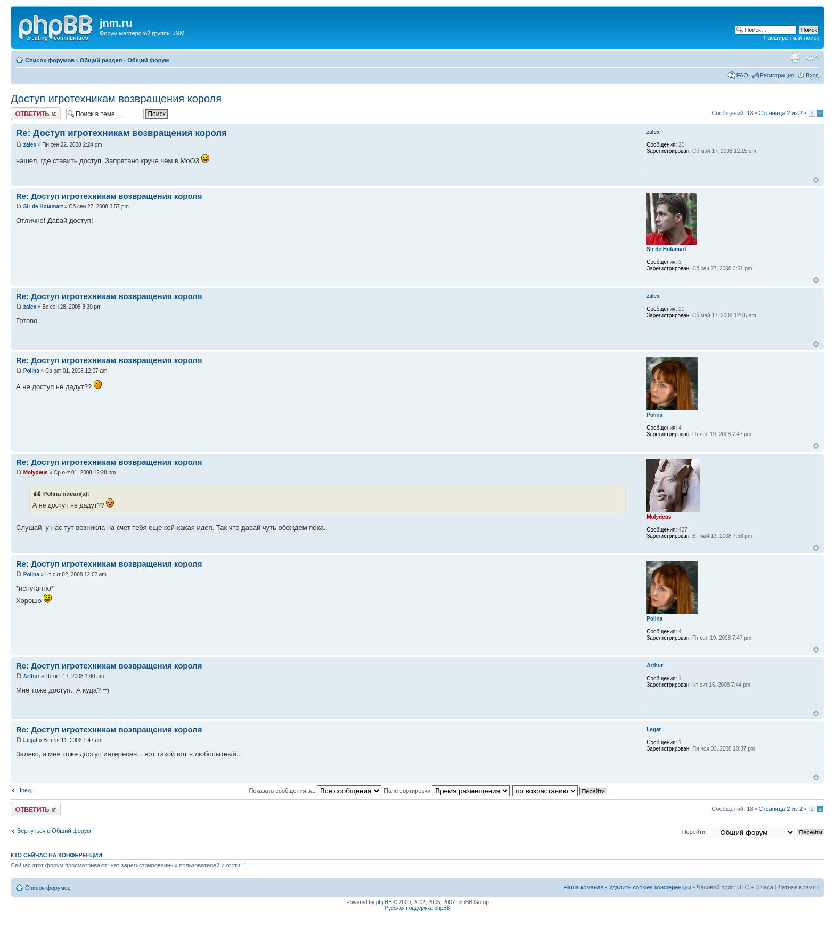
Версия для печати (795, 58)
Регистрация (777, 75)
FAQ (742, 75)
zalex (29, 145)
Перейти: (694, 831)
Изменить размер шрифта (811, 58)
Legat (30, 740)
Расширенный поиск (791, 38)
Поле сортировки (447, 790)
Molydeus (35, 473)
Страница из (781, 113)
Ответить (36, 113)
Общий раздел (101, 60)
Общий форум (148, 60)
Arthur (31, 676)
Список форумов (50, 60)
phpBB (384, 902)
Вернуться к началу (816, 180)
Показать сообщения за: (315, 790)
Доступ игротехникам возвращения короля (116, 98)
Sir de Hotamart (43, 207)
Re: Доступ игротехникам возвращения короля (121, 133)
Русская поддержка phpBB (417, 908)
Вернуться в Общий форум (54, 830)
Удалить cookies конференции (650, 887)
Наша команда (583, 887)
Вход (812, 75)
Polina (31, 371)
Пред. (24, 790)
